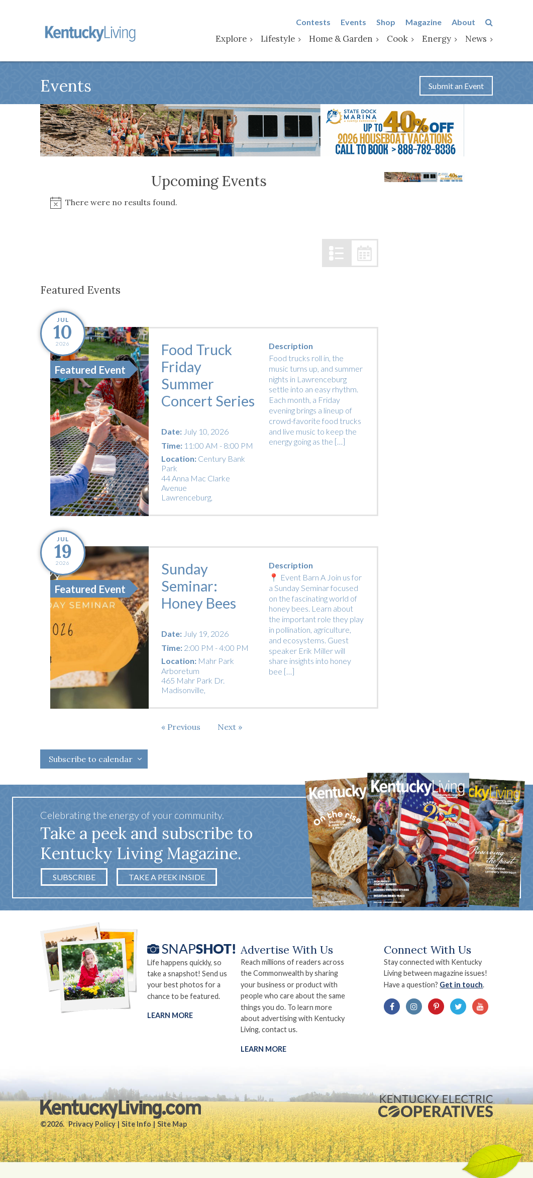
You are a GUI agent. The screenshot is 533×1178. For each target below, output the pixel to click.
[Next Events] (230, 726)
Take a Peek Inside (167, 877)
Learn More (170, 1015)
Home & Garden (341, 38)
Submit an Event (456, 86)
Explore (231, 38)
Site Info (136, 1124)
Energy (436, 38)
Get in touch (461, 984)
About (463, 22)
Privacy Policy (92, 1124)
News (476, 38)
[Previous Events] (181, 726)
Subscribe (74, 877)
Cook (397, 38)
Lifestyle (278, 38)
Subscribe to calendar (91, 759)
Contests (313, 22)
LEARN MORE (263, 1049)
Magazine (423, 22)
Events (353, 22)
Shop (385, 22)
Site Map (172, 1124)
